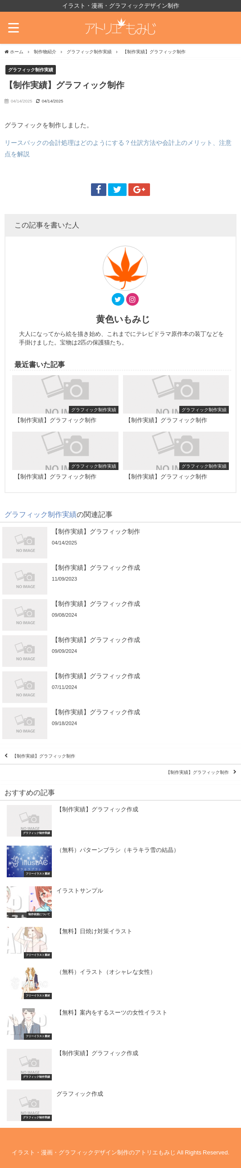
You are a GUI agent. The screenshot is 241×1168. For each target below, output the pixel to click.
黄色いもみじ (123, 319)
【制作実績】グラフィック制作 (43, 756)
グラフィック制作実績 (30, 69)
